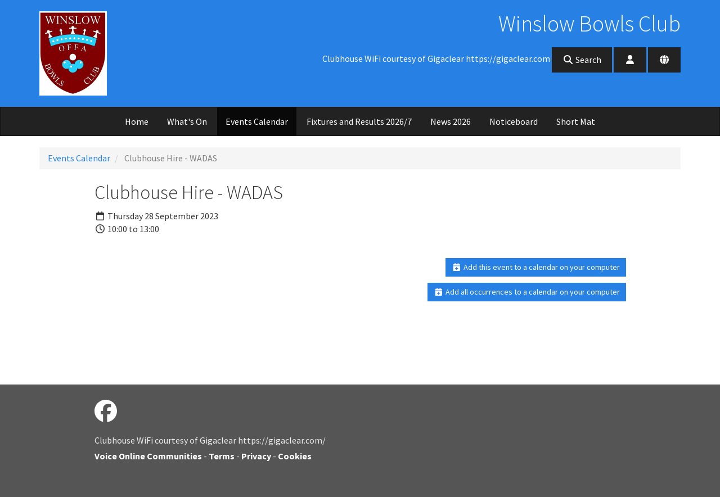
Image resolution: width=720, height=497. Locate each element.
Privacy (256, 456)
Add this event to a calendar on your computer (536, 267)
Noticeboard (513, 121)
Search (581, 59)
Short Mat (575, 121)
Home (136, 121)
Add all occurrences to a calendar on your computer (527, 292)
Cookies (295, 456)
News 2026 (450, 121)
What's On (187, 121)
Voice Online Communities (148, 456)
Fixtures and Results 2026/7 (359, 121)
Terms (222, 456)
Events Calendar (257, 121)
